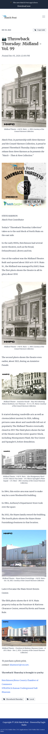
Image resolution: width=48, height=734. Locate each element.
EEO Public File (34, 729)
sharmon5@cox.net (19, 665)
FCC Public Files (11, 729)
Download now (24, 6)
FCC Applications (22, 729)
